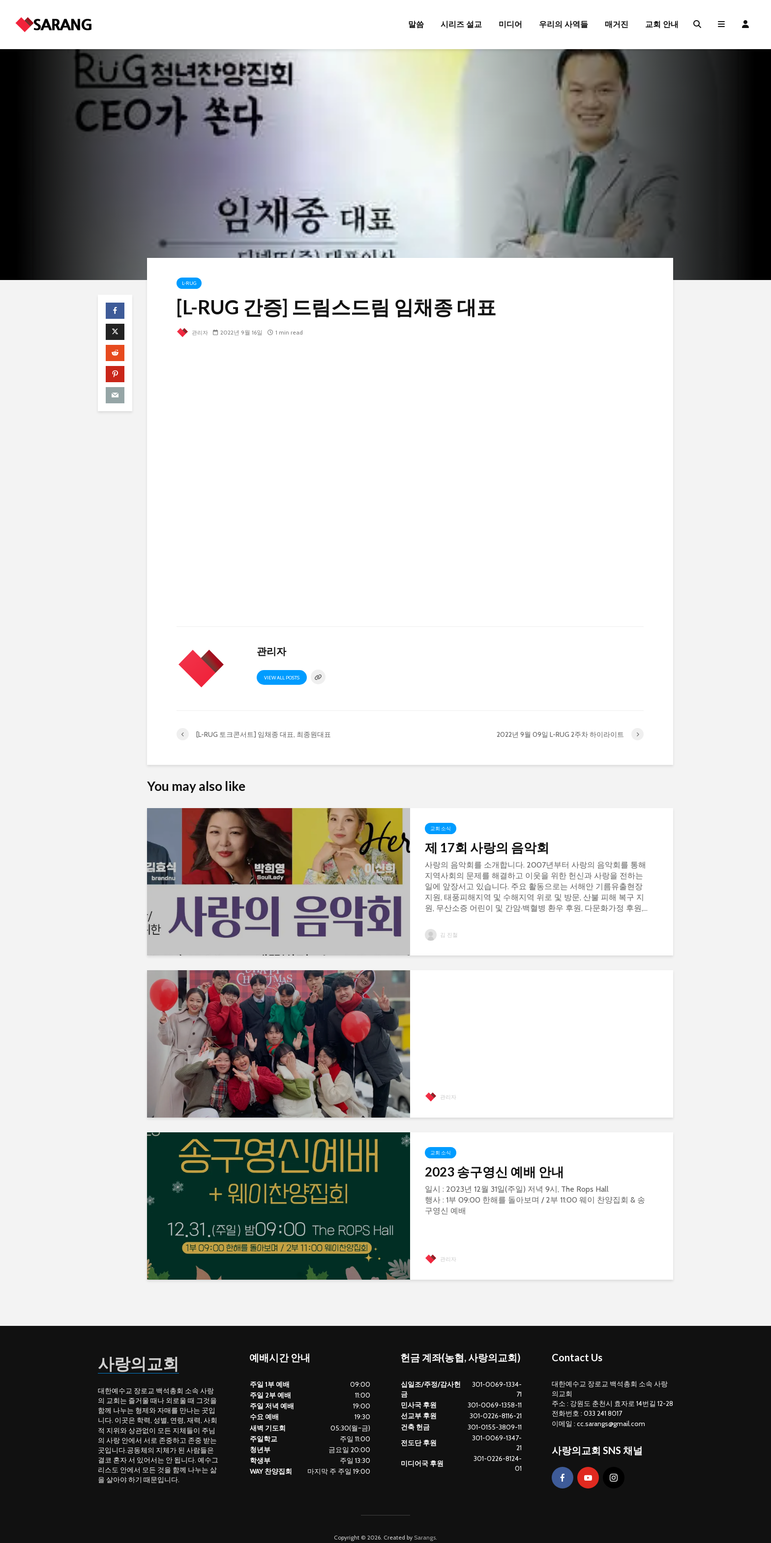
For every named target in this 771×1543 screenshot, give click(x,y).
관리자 (193, 332)
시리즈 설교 (461, 24)
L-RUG (189, 283)
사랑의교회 (147, 1345)
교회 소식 (440, 828)
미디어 (510, 24)
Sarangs (425, 1520)
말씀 (416, 24)
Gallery (440, 990)
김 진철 (442, 934)
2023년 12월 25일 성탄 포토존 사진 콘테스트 (532, 1018)
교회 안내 (662, 24)
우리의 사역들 (563, 24)
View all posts (281, 677)
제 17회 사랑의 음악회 (487, 847)
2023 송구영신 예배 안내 (494, 1171)
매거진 (616, 24)
